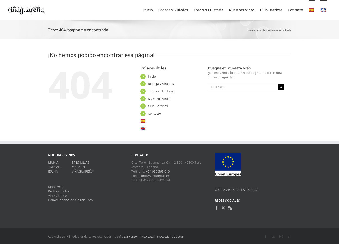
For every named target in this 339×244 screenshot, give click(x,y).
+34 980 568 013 (158, 171)
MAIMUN (78, 167)
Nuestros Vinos (159, 99)
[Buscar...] (243, 87)
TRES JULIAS (80, 162)
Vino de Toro (57, 195)
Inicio (152, 76)
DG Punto (130, 236)
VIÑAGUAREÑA (82, 171)
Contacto (154, 113)
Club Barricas (158, 106)
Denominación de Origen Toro (70, 200)
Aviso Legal (147, 236)
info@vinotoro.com (155, 176)
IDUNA (53, 171)
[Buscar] (281, 87)
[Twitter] (223, 208)
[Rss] (230, 208)
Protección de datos (170, 236)
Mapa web (56, 187)
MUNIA (53, 162)
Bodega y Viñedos (161, 84)
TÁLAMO (54, 167)
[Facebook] (216, 208)
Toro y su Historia (161, 91)
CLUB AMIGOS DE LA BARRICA (236, 190)
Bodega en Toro (59, 191)
